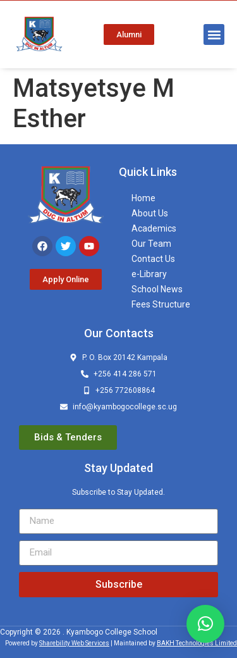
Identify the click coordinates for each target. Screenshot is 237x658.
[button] (214, 34)
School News (157, 289)
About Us (149, 213)
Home (143, 198)
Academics (153, 228)
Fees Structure (160, 304)
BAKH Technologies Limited (197, 643)
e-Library (149, 274)
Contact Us (153, 259)
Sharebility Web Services (74, 643)
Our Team (151, 244)
